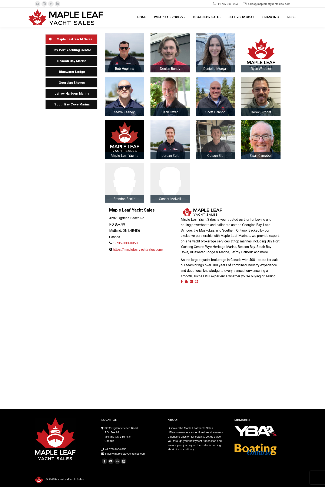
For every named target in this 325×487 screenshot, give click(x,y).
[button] (71, 39)
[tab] (71, 39)
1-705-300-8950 (125, 243)
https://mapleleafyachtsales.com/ (138, 250)
